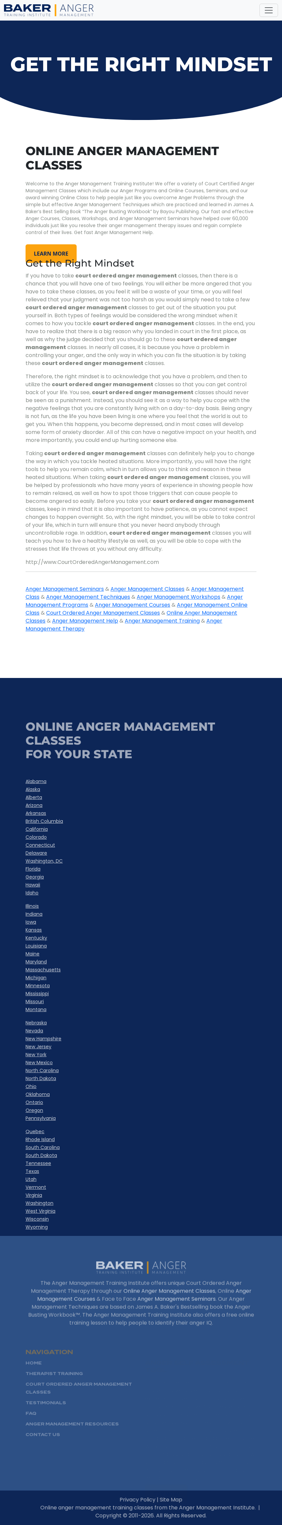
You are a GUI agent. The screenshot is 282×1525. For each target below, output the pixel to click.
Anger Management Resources (72, 1433)
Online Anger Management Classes (169, 1301)
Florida (33, 869)
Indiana (34, 914)
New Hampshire (43, 1038)
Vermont (36, 1187)
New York (36, 1054)
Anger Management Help (85, 621)
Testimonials (46, 1412)
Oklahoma (38, 1094)
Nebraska (36, 1022)
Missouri (35, 1001)
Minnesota (38, 985)
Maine (32, 953)
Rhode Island (40, 1139)
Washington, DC (44, 861)
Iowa (31, 922)
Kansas (34, 930)
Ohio (31, 1086)
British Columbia (44, 821)
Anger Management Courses (132, 605)
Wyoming (37, 1227)
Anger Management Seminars (65, 589)
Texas (32, 1171)
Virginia (34, 1195)
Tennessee (38, 1163)
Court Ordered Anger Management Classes (103, 613)
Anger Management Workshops (178, 597)
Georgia (35, 877)
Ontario (34, 1102)
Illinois (32, 906)
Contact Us (43, 1444)
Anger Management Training (162, 621)
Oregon (34, 1110)
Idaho (32, 892)
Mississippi (37, 993)
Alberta (34, 797)
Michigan (36, 977)
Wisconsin (37, 1219)
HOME (34, 1372)
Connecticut (40, 845)
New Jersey (38, 1046)
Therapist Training (54, 1383)
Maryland (36, 961)
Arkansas (36, 813)
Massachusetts (43, 969)
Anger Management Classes (147, 589)
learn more (51, 253)
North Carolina (42, 1070)
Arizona (34, 805)
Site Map (181, 1499)
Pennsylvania (41, 1118)
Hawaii (33, 885)
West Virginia (40, 1211)
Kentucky (36, 938)
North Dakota (41, 1078)
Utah (31, 1179)
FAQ (31, 1423)
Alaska (33, 789)
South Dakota (41, 1155)
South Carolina (43, 1147)
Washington (39, 1203)
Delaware (36, 853)
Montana (36, 1009)
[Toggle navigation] (268, 10)
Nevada (34, 1030)
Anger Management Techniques (88, 597)
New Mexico (39, 1062)
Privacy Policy (147, 1499)
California (37, 829)
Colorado (36, 837)
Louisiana (36, 946)
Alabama (36, 781)
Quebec (35, 1131)
